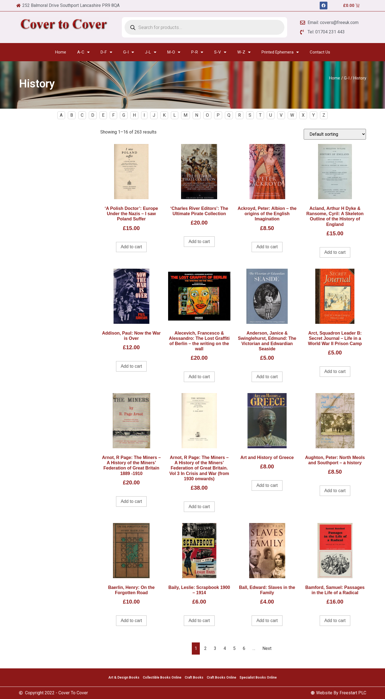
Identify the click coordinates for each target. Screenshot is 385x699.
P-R (197, 52)
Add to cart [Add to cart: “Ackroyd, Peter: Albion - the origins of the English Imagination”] (267, 246)
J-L (150, 52)
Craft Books (194, 677)
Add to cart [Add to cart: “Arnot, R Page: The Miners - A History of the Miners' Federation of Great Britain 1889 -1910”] (131, 501)
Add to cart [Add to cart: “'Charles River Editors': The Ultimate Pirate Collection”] (199, 241)
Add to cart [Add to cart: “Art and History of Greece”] (267, 485)
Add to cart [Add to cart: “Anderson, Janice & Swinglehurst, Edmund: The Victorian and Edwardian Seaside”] (267, 376)
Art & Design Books (123, 677)
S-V (220, 52)
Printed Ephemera (280, 52)
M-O (173, 52)
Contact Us (320, 52)
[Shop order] (335, 134)
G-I (128, 52)
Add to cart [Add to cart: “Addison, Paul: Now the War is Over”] (131, 366)
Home (60, 52)
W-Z (244, 52)
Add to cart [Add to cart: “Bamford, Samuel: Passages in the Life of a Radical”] (335, 620)
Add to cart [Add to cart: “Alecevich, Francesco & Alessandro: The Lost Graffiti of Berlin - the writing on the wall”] (199, 376)
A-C (83, 52)
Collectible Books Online (162, 677)
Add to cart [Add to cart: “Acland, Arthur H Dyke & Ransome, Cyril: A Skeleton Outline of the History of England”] (335, 252)
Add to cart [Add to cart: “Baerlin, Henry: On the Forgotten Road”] (131, 620)
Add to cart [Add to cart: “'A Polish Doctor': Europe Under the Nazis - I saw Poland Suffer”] (131, 246)
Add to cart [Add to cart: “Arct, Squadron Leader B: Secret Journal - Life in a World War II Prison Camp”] (335, 371)
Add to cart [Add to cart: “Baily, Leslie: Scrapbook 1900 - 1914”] (199, 620)
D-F (106, 52)
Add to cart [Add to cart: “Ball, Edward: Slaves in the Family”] (267, 620)
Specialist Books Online (258, 677)
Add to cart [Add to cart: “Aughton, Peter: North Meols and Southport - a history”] (335, 490)
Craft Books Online (221, 677)
